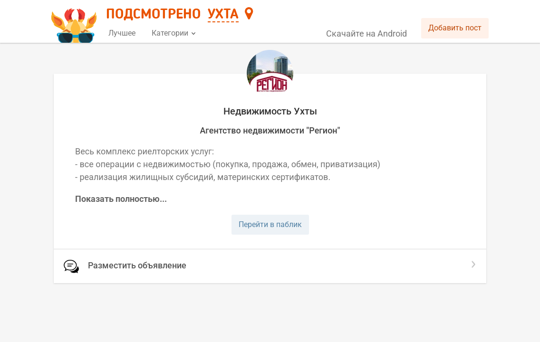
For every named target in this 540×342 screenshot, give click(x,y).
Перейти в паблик (270, 224)
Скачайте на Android (366, 33)
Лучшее (121, 33)
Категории (173, 33)
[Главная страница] (75, 22)
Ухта (223, 15)
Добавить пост (455, 27)
